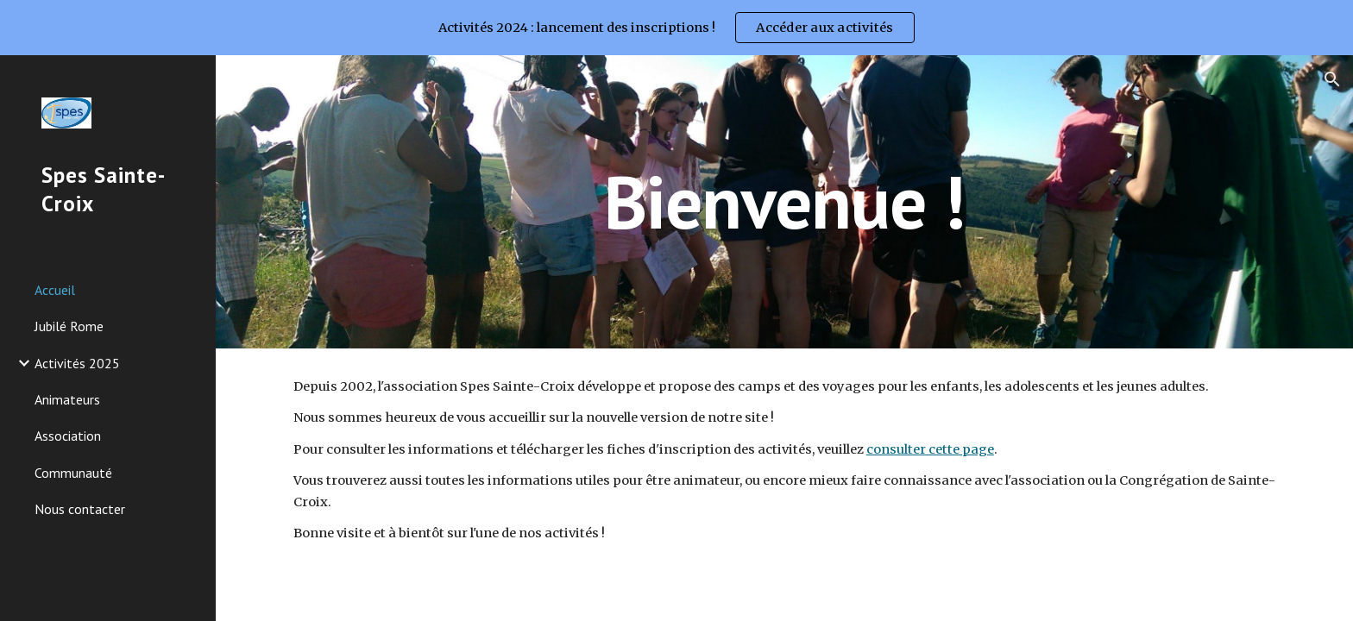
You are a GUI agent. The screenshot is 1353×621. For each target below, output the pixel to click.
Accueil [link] (55, 289)
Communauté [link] (73, 472)
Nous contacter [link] (80, 509)
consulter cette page (930, 449)
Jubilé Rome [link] (69, 326)
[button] (1332, 79)
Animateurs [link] (67, 399)
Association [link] (68, 435)
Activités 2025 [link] (77, 363)
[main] (784, 201)
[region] (676, 27)
